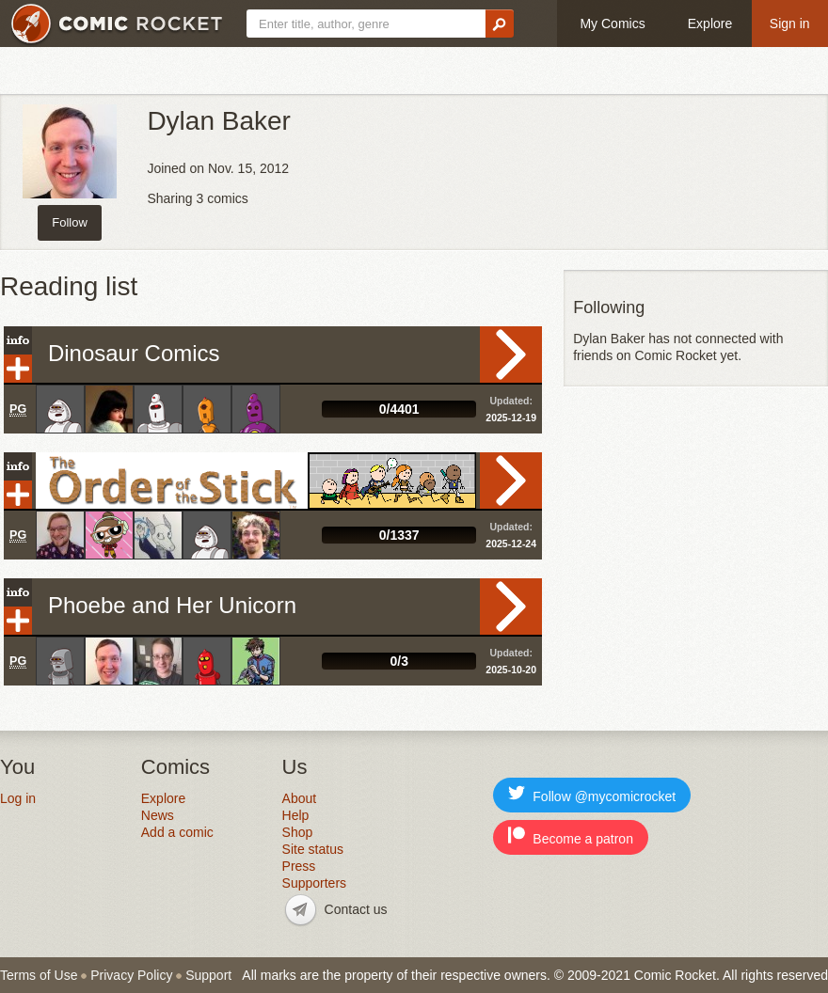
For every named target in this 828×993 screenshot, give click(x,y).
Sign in (790, 23)
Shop (297, 832)
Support (208, 975)
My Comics (612, 23)
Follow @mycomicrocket (592, 794)
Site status (312, 849)
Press (299, 866)
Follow (70, 222)
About (299, 798)
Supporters (314, 883)
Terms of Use (38, 975)
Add (18, 369)
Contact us (356, 909)
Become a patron (570, 836)
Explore (710, 23)
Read (511, 354)
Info (18, 340)
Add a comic (177, 832)
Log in (18, 798)
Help (296, 815)
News (157, 815)
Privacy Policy (131, 975)
